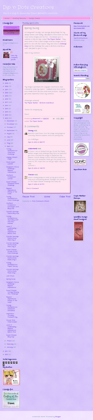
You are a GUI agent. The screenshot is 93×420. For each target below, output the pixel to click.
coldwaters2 (32, 149)
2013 (6, 115)
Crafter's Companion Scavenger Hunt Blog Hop (12, 205)
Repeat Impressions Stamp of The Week (11, 191)
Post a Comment (32, 188)
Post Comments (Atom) (40, 201)
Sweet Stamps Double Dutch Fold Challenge (12, 251)
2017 (6, 102)
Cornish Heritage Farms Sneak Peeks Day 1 (12, 271)
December (11, 121)
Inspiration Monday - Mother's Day (11, 315)
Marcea (31, 175)
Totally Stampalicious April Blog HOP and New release (12, 219)
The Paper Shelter (54, 39)
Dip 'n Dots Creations (28, 7)
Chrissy (30, 131)
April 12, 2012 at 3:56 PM (36, 142)
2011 (6, 351)
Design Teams (34, 18)
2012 (6, 118)
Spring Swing (10, 279)
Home (7, 18)
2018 (6, 99)
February (10, 344)
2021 (6, 90)
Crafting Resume (19, 18)
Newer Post (28, 196)
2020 (7, 93)
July (8, 137)
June (9, 140)
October (10, 127)
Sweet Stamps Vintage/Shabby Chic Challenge (12, 292)
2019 (6, 96)
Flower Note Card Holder (11, 321)
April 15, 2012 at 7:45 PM (36, 168)
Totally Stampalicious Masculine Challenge (11, 151)
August (9, 134)
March (9, 341)
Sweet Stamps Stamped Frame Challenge (12, 183)
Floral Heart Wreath (10, 163)
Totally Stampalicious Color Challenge (12, 198)
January (10, 347)
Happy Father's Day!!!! (11, 158)
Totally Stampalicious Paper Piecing (11, 264)
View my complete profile (14, 57)
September (11, 130)
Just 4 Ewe (10, 276)
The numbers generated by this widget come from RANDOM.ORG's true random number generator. (80, 184)
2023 (7, 83)
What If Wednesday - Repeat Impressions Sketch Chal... (11, 229)
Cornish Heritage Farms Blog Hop (12, 212)
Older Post (65, 196)
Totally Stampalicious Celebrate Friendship (11, 308)
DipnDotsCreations (80, 38)
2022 (7, 86)
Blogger (58, 417)
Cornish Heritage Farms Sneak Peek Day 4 (12, 238)
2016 (6, 106)
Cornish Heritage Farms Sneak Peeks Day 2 (12, 258)
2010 (6, 354)
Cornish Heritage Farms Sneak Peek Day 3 (12, 245)
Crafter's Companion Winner (11, 177)
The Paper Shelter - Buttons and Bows (39, 103)
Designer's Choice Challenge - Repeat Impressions (12, 169)
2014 (6, 112)
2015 (6, 109)
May (9, 143)
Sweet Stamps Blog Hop (11, 336)
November (11, 124)
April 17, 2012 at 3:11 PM (36, 184)
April (9, 146)
